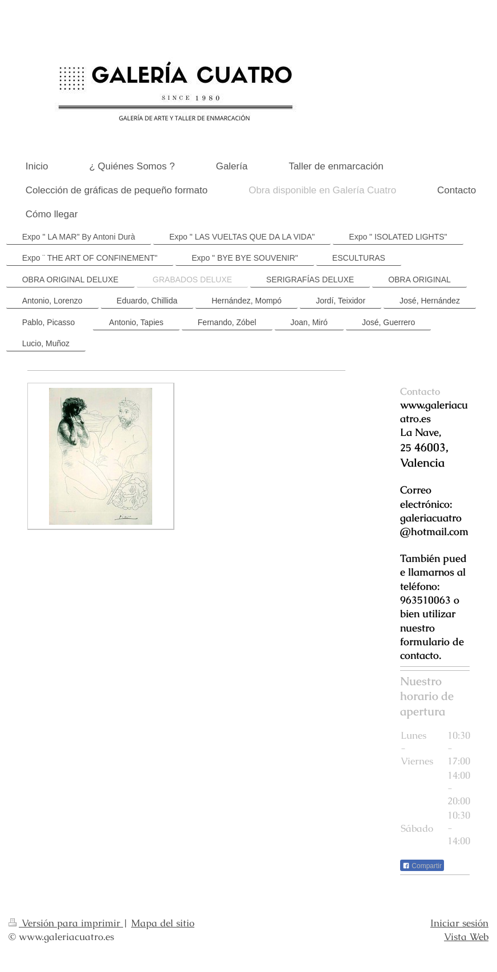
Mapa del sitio (162, 923)
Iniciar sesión (459, 923)
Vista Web (466, 936)
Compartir (422, 866)
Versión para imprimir (66, 923)
